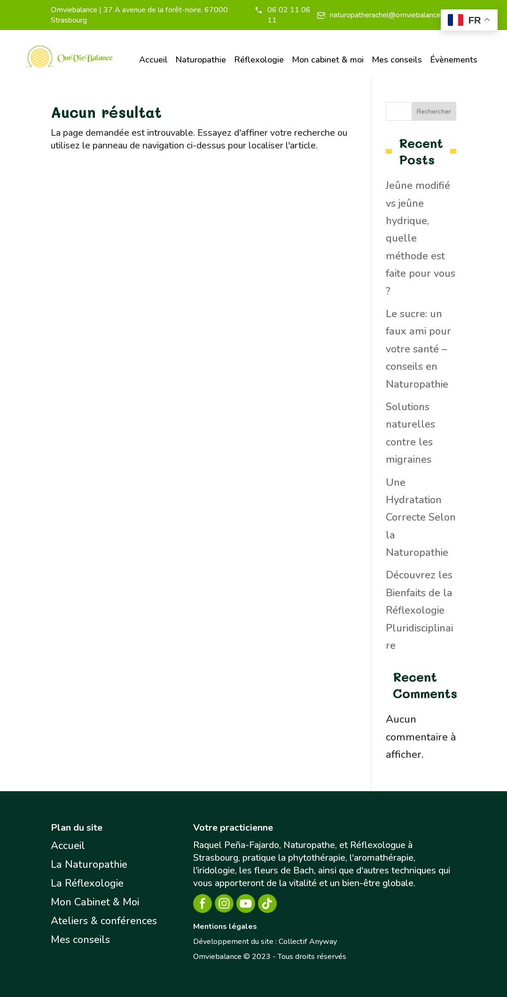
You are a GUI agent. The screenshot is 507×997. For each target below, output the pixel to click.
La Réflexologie (87, 883)
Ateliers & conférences (104, 921)
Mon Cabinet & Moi (95, 902)
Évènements (453, 59)
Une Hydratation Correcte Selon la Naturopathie (421, 517)
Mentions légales (225, 926)
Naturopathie (200, 59)
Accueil (153, 59)
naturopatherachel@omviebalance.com (393, 15)
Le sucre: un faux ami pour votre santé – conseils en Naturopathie (418, 349)
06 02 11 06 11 (289, 15)
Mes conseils (397, 59)
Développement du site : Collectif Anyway (265, 941)
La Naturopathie (89, 864)
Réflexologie (259, 59)
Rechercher (434, 111)
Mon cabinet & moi (328, 59)
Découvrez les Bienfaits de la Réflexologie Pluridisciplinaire (419, 610)
